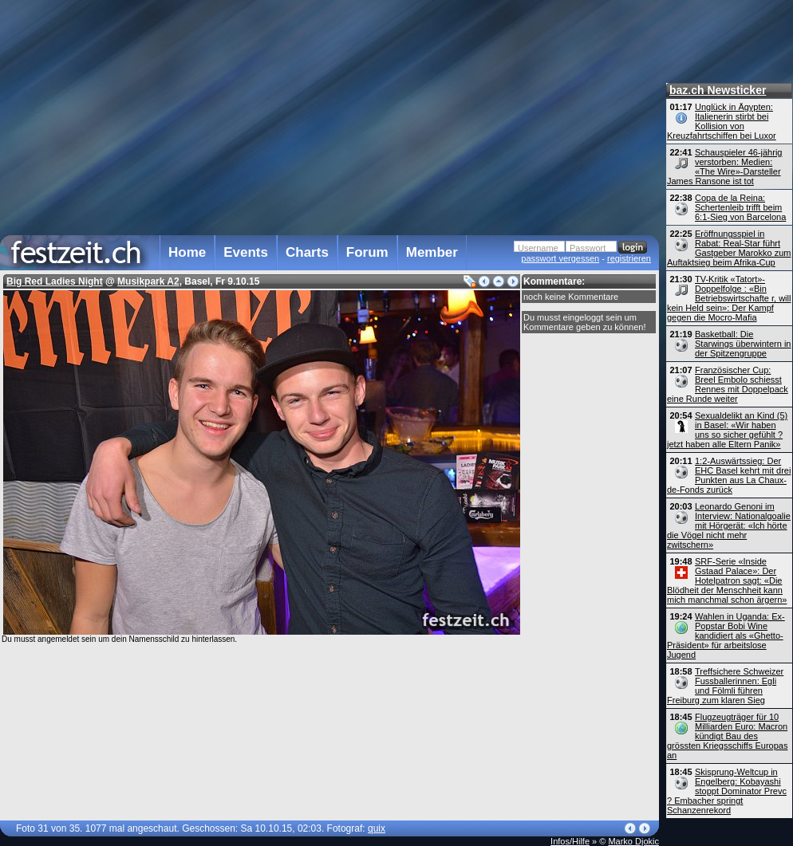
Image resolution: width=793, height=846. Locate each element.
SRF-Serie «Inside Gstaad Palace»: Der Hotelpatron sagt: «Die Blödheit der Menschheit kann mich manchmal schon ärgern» (727, 580)
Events (245, 252)
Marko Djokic (633, 841)
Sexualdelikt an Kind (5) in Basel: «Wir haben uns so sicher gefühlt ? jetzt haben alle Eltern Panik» (727, 430)
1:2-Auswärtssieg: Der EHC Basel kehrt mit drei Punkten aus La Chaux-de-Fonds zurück (729, 475)
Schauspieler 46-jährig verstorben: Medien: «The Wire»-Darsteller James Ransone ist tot (724, 167)
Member (432, 252)
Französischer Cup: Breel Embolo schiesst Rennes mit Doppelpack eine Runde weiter (727, 384)
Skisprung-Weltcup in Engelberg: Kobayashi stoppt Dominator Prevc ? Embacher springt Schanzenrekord (727, 791)
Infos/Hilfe (570, 841)
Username (538, 248)
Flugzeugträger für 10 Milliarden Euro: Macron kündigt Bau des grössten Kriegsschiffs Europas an (727, 736)
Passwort (588, 248)
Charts (307, 252)
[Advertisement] (249, 114)
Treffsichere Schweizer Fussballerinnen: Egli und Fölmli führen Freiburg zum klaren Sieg (725, 686)
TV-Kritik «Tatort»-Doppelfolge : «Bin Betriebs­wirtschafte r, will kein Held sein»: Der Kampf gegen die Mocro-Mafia (729, 298)
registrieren (629, 258)
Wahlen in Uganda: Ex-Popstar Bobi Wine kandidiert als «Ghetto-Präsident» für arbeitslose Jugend (726, 635)
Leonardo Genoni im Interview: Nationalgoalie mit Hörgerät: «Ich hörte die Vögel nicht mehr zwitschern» (729, 525)
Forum (367, 252)
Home (187, 252)
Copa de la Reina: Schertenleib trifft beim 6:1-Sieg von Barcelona (740, 207)
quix (376, 828)
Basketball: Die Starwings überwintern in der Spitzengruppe (743, 343)
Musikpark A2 (148, 281)
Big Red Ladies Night (54, 281)
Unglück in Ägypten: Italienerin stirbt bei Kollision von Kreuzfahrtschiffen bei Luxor (721, 121)
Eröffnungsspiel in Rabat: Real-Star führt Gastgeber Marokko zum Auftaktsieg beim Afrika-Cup (729, 248)
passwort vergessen (560, 258)
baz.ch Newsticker (717, 90)
